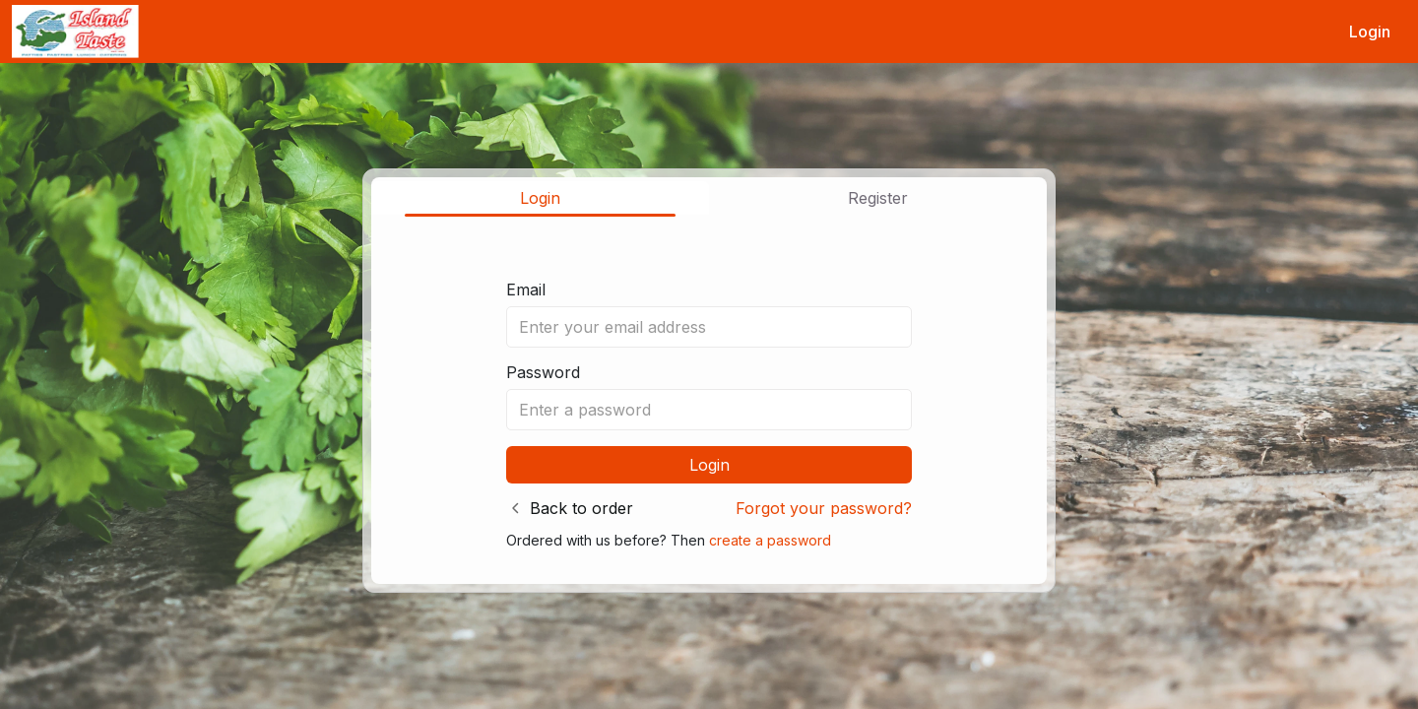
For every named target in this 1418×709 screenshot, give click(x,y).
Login (1369, 31)
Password (543, 372)
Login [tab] (540, 198)
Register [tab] (878, 198)
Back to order (581, 508)
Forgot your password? (824, 508)
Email (526, 289)
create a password (770, 540)
